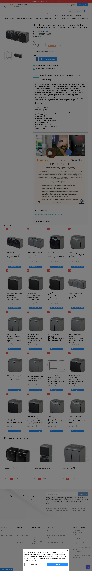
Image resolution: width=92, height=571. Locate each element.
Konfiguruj (34, 565)
